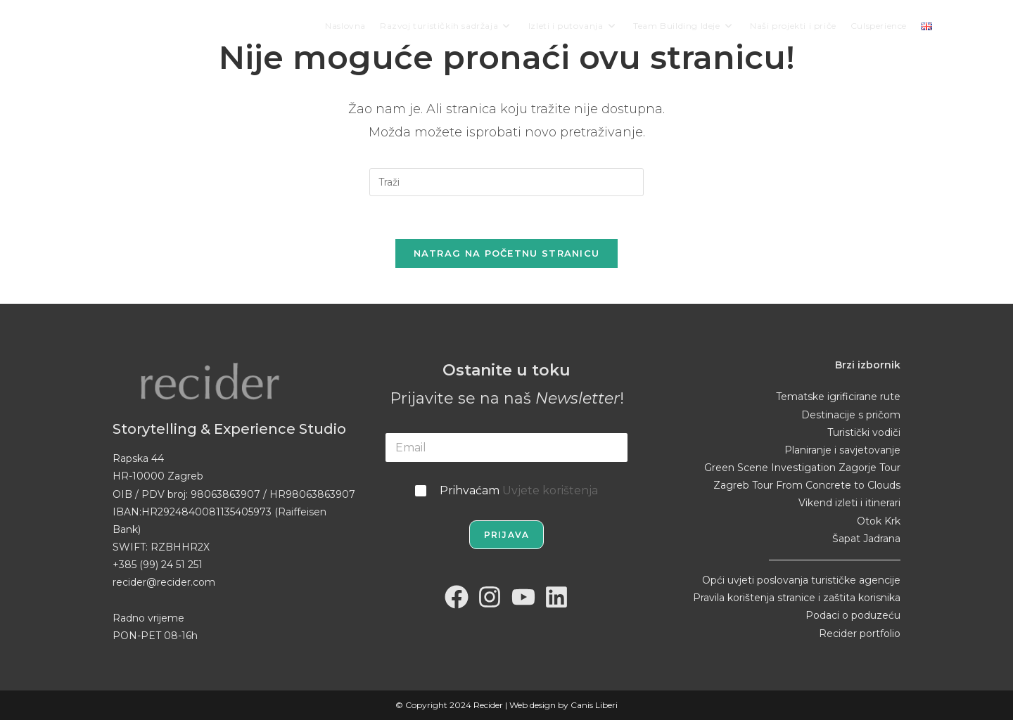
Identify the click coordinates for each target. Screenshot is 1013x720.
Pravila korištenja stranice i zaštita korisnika (796, 597)
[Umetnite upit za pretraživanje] (506, 182)
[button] (21, 698)
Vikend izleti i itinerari (849, 502)
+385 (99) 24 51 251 (158, 564)
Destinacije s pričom (850, 415)
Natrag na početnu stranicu (507, 253)
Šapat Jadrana (866, 538)
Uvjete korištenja (550, 490)
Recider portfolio (859, 633)
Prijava (506, 534)
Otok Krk (878, 521)
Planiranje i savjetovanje (842, 450)
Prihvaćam (519, 490)
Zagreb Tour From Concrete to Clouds (806, 485)
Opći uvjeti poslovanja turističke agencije (801, 580)
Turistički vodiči (863, 432)
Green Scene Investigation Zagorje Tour (802, 467)
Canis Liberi (594, 705)
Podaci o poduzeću (852, 615)
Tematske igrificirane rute (838, 396)
